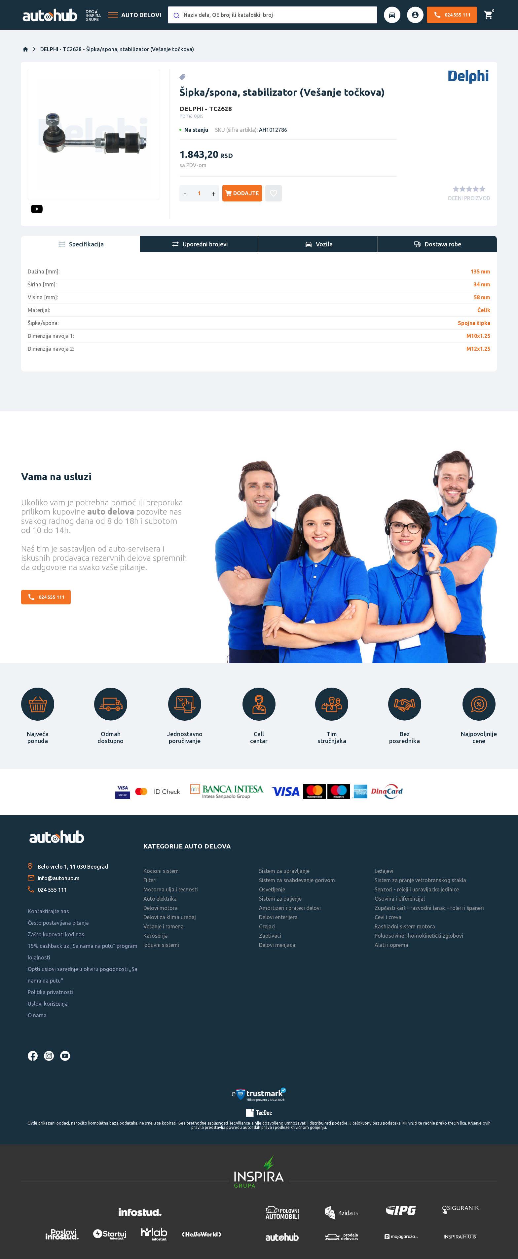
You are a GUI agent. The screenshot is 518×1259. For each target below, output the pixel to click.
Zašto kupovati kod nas (56, 934)
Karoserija (155, 936)
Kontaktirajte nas (48, 911)
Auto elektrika (160, 899)
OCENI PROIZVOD (469, 198)
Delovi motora (160, 908)
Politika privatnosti (50, 992)
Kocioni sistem (161, 871)
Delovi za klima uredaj (169, 917)
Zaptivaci (270, 936)
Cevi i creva (388, 917)
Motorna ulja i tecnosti (170, 889)
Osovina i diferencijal (400, 899)
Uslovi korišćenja (48, 1004)
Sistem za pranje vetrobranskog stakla (420, 880)
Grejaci (267, 926)
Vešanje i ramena (163, 926)
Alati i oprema (391, 945)
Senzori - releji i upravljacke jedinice (417, 889)
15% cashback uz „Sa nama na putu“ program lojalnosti (82, 951)
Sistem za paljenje (280, 899)
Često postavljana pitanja (58, 923)
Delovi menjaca (277, 945)
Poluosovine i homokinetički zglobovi (419, 936)
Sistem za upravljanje (284, 871)
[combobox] (272, 14)
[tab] (80, 244)
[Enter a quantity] (199, 193)
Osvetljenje (272, 889)
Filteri (150, 880)
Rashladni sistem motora (405, 926)
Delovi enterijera (278, 917)
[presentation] (80, 244)
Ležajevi (384, 871)
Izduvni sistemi (161, 945)
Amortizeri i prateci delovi (290, 908)
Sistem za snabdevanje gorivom (297, 880)
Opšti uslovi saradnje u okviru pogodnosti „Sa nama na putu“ (82, 975)
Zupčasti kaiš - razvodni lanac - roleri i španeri (429, 908)
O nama (37, 1015)
